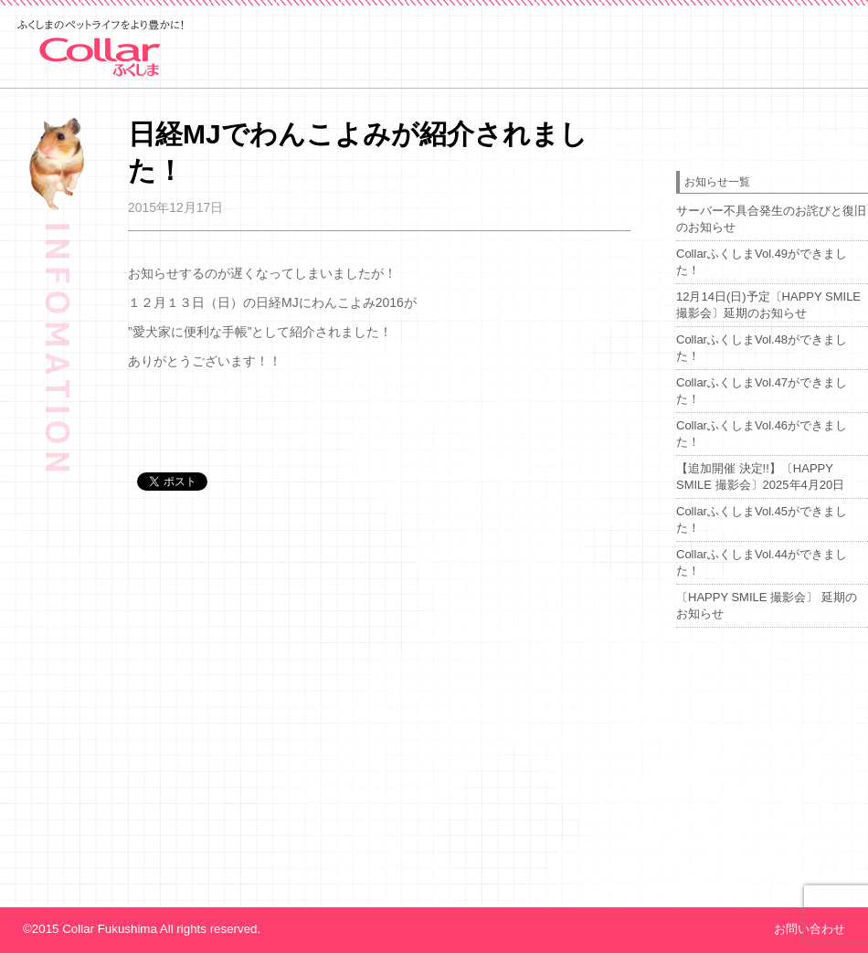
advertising (796, 83)
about (660, 83)
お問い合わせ (809, 929)
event (532, 83)
